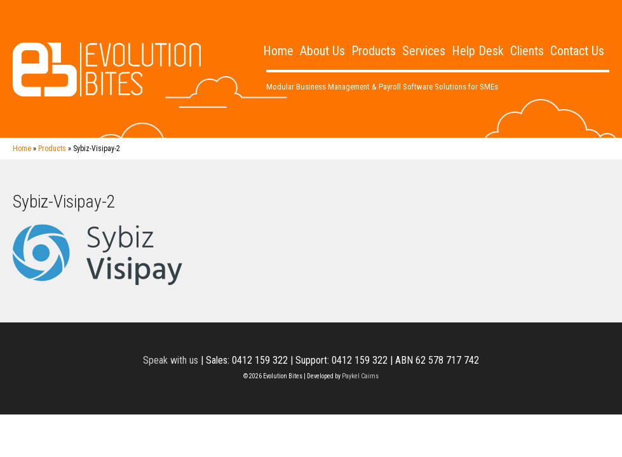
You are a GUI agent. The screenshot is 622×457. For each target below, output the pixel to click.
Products (373, 50)
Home (278, 50)
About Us (322, 50)
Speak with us (170, 360)
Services (423, 50)
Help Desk (478, 50)
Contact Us (577, 50)
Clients (527, 50)
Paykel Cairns (360, 376)
